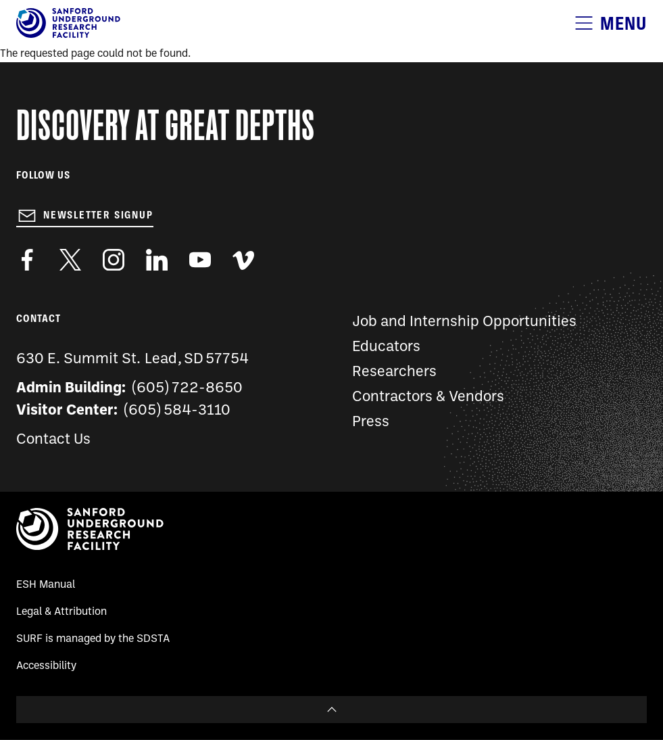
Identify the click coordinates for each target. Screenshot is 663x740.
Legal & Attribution (61, 612)
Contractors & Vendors (428, 397)
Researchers (394, 372)
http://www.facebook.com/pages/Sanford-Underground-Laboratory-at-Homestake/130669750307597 (27, 260)
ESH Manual (45, 585)
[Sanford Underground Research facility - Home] (68, 35)
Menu (623, 23)
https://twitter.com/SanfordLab (70, 260)
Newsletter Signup (98, 215)
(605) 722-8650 (187, 388)
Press (370, 422)
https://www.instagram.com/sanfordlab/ (113, 260)
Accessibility (46, 666)
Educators (386, 347)
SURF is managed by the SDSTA (93, 639)
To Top (331, 709)
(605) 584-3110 (177, 411)
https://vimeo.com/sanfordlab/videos (243, 260)
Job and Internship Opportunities (464, 322)
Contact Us (53, 440)
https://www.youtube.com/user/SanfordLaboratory (200, 260)
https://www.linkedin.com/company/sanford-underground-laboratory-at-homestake (157, 260)
